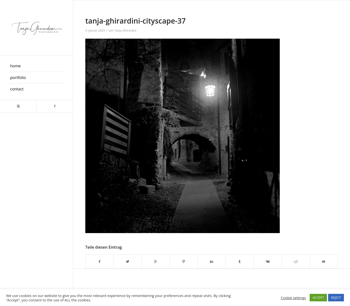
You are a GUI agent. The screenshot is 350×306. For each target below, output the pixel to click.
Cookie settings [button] (293, 298)
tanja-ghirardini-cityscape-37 (135, 21)
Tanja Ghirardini (125, 30)
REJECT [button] (336, 297)
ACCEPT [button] (318, 297)
